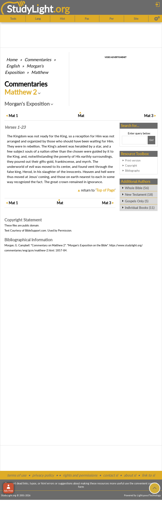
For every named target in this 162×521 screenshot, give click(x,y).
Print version (132, 160)
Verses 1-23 (15, 127)
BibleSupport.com (35, 230)
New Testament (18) (139, 194)
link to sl (148, 475)
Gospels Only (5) (136, 201)
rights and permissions (80, 475)
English (13, 65)
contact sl (110, 475)
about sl (130, 475)
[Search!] (151, 140)
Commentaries (37, 59)
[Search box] (134, 140)
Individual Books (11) (139, 208)
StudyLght (30, 9)
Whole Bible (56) (137, 188)
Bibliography (132, 170)
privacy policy (43, 475)
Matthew (39, 72)
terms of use (16, 475)
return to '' (98, 190)
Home (12, 59)
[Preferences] (157, 18)
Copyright (131, 165)
